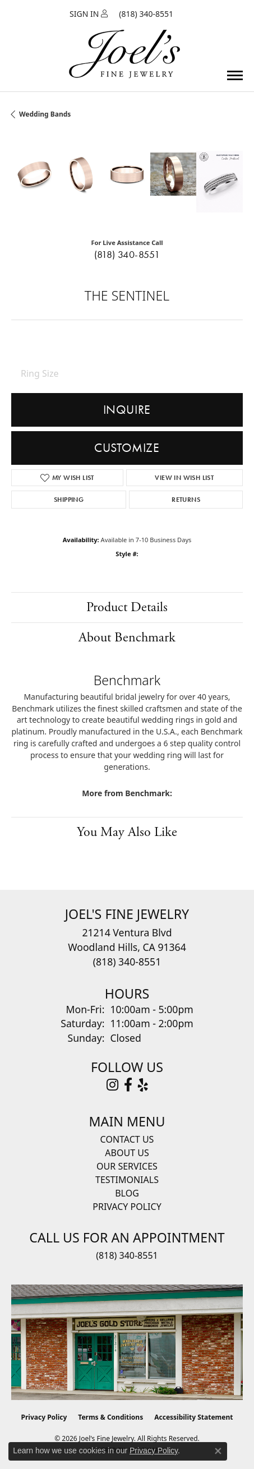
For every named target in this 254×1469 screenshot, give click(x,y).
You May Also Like (127, 832)
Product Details (127, 607)
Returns (186, 499)
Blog (127, 1193)
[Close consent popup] (218, 1451)
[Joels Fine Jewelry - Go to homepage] (124, 41)
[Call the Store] (127, 961)
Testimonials (127, 1180)
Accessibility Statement (193, 1417)
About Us (127, 1153)
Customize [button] (127, 448)
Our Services (127, 1166)
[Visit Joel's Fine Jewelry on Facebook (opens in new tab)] (128, 1085)
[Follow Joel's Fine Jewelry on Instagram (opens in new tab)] (112, 1085)
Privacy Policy (127, 1206)
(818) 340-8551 (127, 254)
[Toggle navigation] (235, 75)
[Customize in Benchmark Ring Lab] (219, 182)
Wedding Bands (45, 114)
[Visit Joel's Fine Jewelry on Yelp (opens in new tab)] (143, 1085)
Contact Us (127, 1139)
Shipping (69, 499)
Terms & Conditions (110, 1417)
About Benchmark (127, 637)
